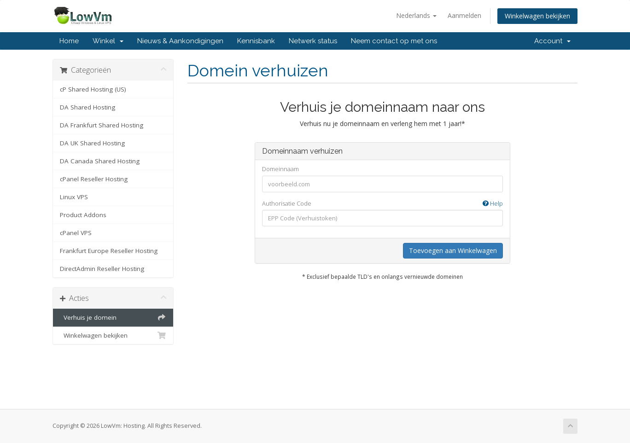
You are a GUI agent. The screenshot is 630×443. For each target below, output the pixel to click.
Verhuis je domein (113, 317)
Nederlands (416, 15)
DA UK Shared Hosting (92, 143)
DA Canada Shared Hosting (100, 161)
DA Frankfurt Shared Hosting (101, 125)
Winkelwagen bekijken (537, 16)
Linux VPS (74, 197)
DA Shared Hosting (87, 107)
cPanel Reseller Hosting (94, 179)
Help (493, 203)
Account (552, 41)
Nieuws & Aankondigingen (180, 41)
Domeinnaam (280, 169)
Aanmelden (464, 15)
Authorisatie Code (382, 203)
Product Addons (83, 215)
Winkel (108, 41)
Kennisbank (256, 41)
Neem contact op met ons (394, 41)
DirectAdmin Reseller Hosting (102, 269)
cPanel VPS (76, 233)
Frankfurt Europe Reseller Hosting (109, 251)
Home (69, 41)
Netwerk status (313, 41)
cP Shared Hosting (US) (93, 89)
